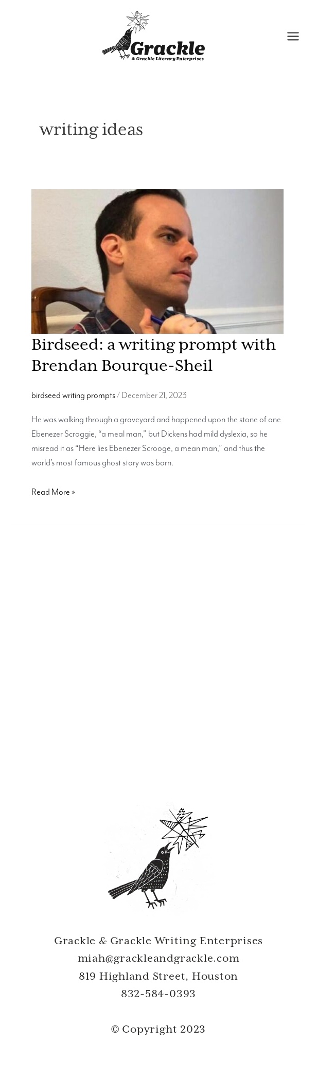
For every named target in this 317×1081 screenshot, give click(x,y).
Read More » (53, 493)
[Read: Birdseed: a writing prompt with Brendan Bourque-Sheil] (157, 261)
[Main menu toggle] (293, 37)
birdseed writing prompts (73, 396)
